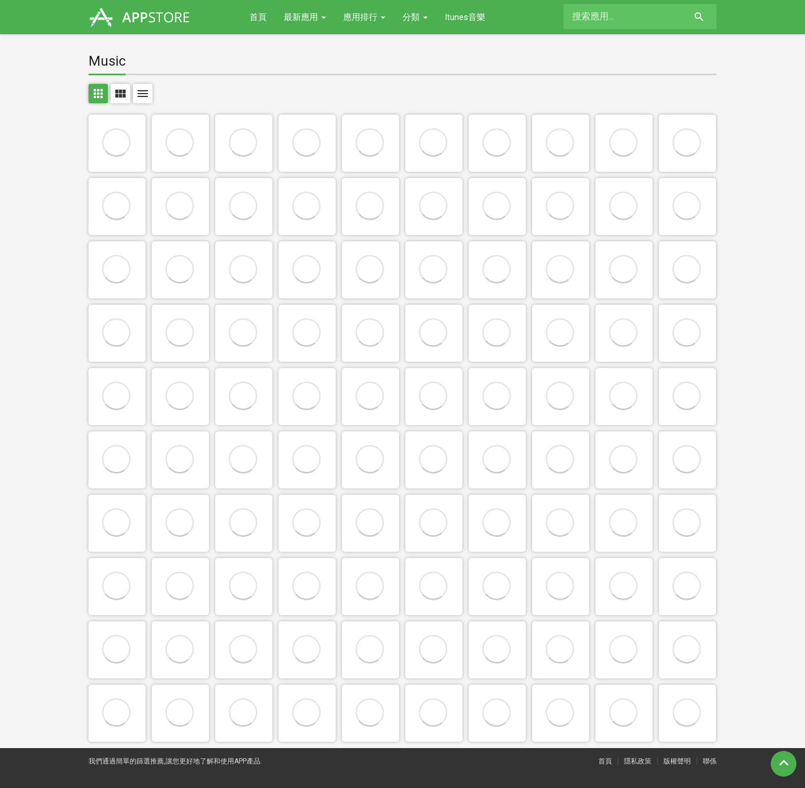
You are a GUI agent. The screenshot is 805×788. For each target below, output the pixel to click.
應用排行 (364, 17)
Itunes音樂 (465, 17)
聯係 (710, 761)
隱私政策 (637, 761)
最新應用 (305, 17)
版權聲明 (677, 761)
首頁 (258, 17)
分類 (415, 17)
